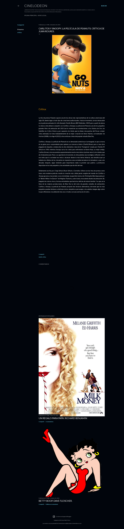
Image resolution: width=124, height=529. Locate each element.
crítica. (19, 32)
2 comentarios (49, 421)
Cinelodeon (35, 5)
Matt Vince (67, 520)
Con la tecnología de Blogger (62, 516)
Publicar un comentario (52, 504)
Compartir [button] (20, 25)
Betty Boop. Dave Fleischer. (55, 500)
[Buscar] (104, 5)
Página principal (30, 15)
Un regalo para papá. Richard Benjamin (63, 418)
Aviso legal (42, 15)
